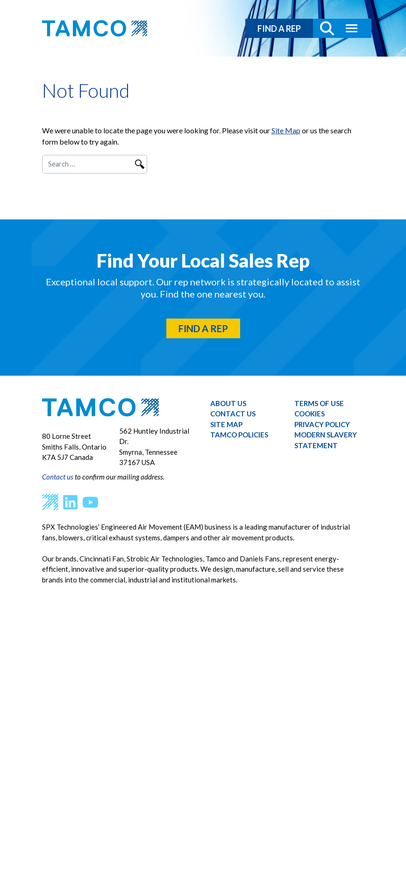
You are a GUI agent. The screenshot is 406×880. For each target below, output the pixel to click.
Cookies (309, 413)
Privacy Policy (322, 424)
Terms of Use (319, 403)
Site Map (285, 130)
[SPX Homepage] (50, 501)
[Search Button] (323, 28)
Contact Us (233, 413)
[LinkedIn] (70, 501)
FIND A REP (279, 28)
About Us (228, 403)
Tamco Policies (239, 434)
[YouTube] (90, 501)
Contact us (57, 477)
